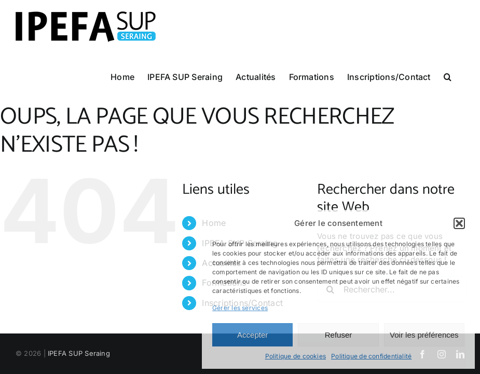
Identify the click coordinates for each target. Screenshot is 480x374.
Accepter (252, 334)
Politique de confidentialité (371, 356)
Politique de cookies (295, 356)
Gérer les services (240, 308)
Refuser (338, 334)
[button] (459, 223)
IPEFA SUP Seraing (79, 353)
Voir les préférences (424, 334)
